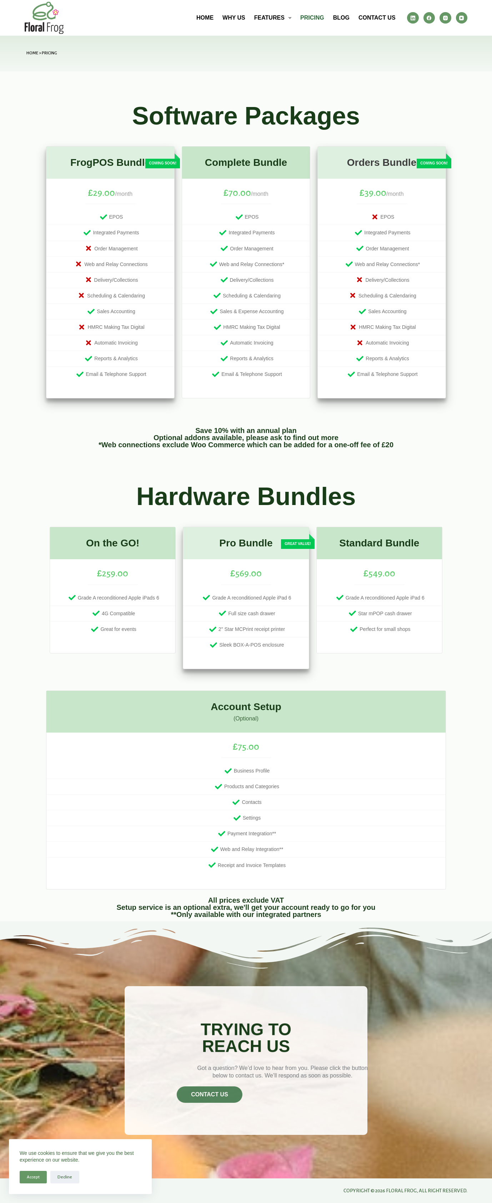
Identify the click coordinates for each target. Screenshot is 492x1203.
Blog (341, 18)
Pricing (312, 18)
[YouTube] (462, 18)
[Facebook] (429, 18)
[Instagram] (445, 18)
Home (205, 18)
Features (274, 18)
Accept (33, 1177)
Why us (233, 18)
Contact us (377, 18)
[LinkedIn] (413, 18)
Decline (64, 1177)
